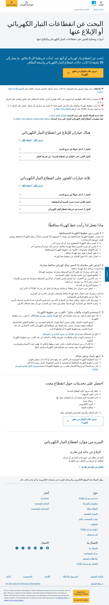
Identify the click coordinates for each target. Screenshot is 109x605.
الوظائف (94, 524)
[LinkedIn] (35, 548)
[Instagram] (23, 548)
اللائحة (47, 576)
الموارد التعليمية (91, 513)
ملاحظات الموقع (90, 558)
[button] (101, 3)
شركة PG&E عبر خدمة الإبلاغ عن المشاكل (61, 334)
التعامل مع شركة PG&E (87, 563)
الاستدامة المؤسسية (40, 508)
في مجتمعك (92, 534)
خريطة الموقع (97, 583)
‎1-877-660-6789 (57, 115)
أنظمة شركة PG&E (89, 529)
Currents (45, 498)
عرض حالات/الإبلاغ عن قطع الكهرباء (82, 73)
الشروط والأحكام (70, 576)
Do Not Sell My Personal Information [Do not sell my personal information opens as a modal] (23, 583)
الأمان (8, 576)
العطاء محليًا (92, 508)
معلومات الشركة (90, 503)
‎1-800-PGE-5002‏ (41, 118)
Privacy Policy (63, 598)
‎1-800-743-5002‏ (22, 118)
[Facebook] (47, 548)
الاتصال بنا (93, 548)
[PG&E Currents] (17, 548)
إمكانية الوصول (96, 576)
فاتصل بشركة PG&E (43, 315)
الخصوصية (27, 576)
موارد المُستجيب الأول (88, 519)
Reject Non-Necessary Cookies (81, 594)
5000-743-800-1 (62, 109)
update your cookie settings (13, 601)
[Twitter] (41, 548)
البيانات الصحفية (42, 503)
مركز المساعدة (91, 553)
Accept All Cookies (81, 601)
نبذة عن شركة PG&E (88, 498)
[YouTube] (29, 548)
